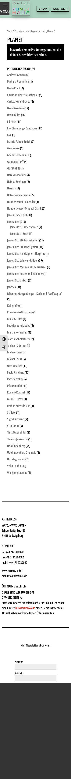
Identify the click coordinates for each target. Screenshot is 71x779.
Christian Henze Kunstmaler (22, 95)
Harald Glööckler (16, 175)
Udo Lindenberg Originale (21, 452)
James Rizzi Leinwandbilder (22, 260)
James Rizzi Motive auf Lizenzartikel (26, 267)
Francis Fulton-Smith (18, 142)
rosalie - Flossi (15, 399)
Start (9, 31)
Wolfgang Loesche (17, 473)
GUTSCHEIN (13, 168)
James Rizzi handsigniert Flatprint (26, 254)
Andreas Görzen (16, 75)
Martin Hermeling (17, 332)
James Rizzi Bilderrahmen (24, 227)
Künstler (17, 681)
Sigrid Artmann (15, 419)
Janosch (11, 287)
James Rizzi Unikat (17, 280)
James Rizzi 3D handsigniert (22, 247)
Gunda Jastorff (15, 162)
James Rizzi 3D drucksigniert (23, 240)
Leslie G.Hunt (14, 319)
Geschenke (20, 690)
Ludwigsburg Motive (18, 325)
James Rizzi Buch (19, 234)
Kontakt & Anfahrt (27, 736)
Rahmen (17, 699)
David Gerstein (15, 108)
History (16, 727)
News (14, 718)
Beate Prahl (13, 88)
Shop (43, 8)
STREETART (13, 426)
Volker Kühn (14, 466)
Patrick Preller (15, 379)
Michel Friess (14, 359)
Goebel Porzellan (16, 155)
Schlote (11, 412)
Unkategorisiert (16, 459)
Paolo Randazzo (15, 372)
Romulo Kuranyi (16, 392)
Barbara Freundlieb (18, 81)
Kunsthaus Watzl (26, 653)
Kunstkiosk (20, 671)
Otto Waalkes (14, 366)
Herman (11, 188)
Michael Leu (14, 352)
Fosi (9, 135)
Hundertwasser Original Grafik (24, 208)
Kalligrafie (13, 306)
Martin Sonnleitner (18, 339)
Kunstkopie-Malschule (20, 312)
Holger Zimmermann (18, 195)
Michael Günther (16, 346)
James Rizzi (13, 222)
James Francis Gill (17, 215)
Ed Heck (11, 122)
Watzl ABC (19, 709)
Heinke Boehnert (16, 182)
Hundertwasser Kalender (21, 202)
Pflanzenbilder (15, 386)
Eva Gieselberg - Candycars (22, 128)
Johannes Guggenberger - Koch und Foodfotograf (34, 294)
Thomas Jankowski (17, 439)
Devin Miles (13, 115)
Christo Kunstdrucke (18, 101)
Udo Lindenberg (16, 446)
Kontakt (60, 8)
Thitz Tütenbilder (16, 432)
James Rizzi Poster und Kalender (25, 274)
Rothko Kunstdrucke (18, 406)
